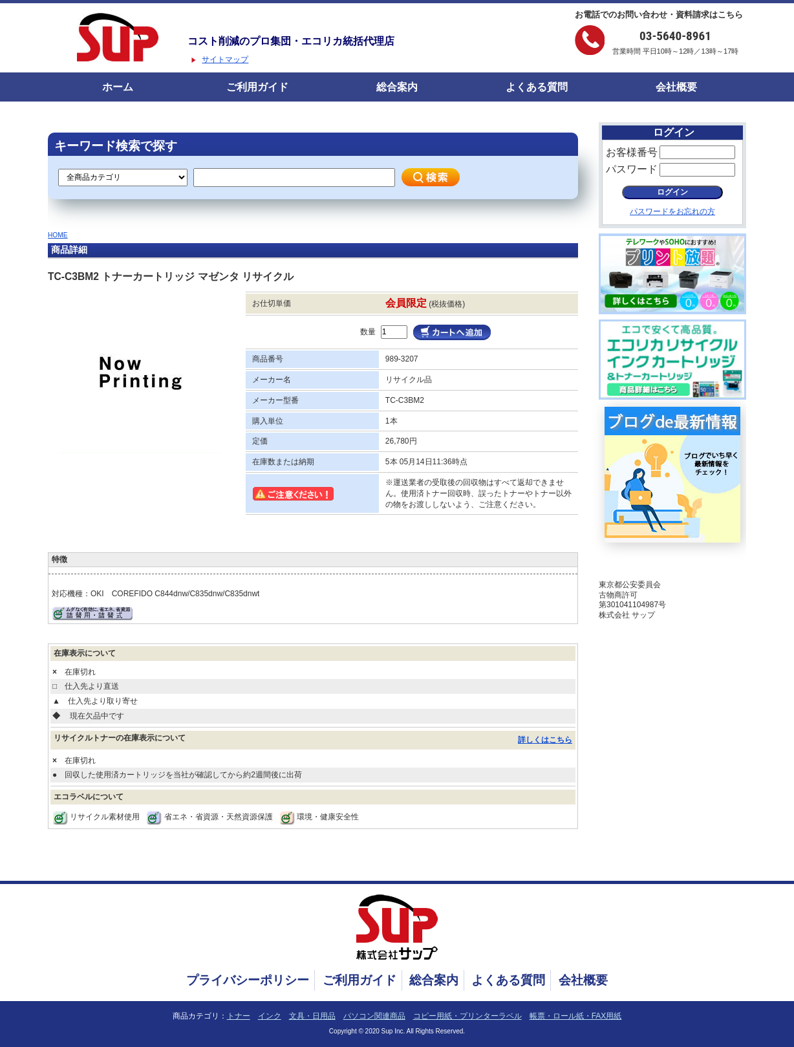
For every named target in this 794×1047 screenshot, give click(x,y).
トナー (238, 1015)
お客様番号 (632, 152)
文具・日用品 (312, 1015)
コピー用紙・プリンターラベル (467, 1015)
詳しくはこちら (545, 739)
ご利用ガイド (257, 86)
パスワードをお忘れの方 (672, 211)
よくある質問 (537, 86)
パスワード (632, 169)
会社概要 (676, 86)
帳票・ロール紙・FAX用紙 (576, 1015)
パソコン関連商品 (374, 1015)
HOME (58, 235)
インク (269, 1015)
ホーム (117, 86)
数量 (368, 331)
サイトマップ (225, 59)
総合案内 (397, 86)
